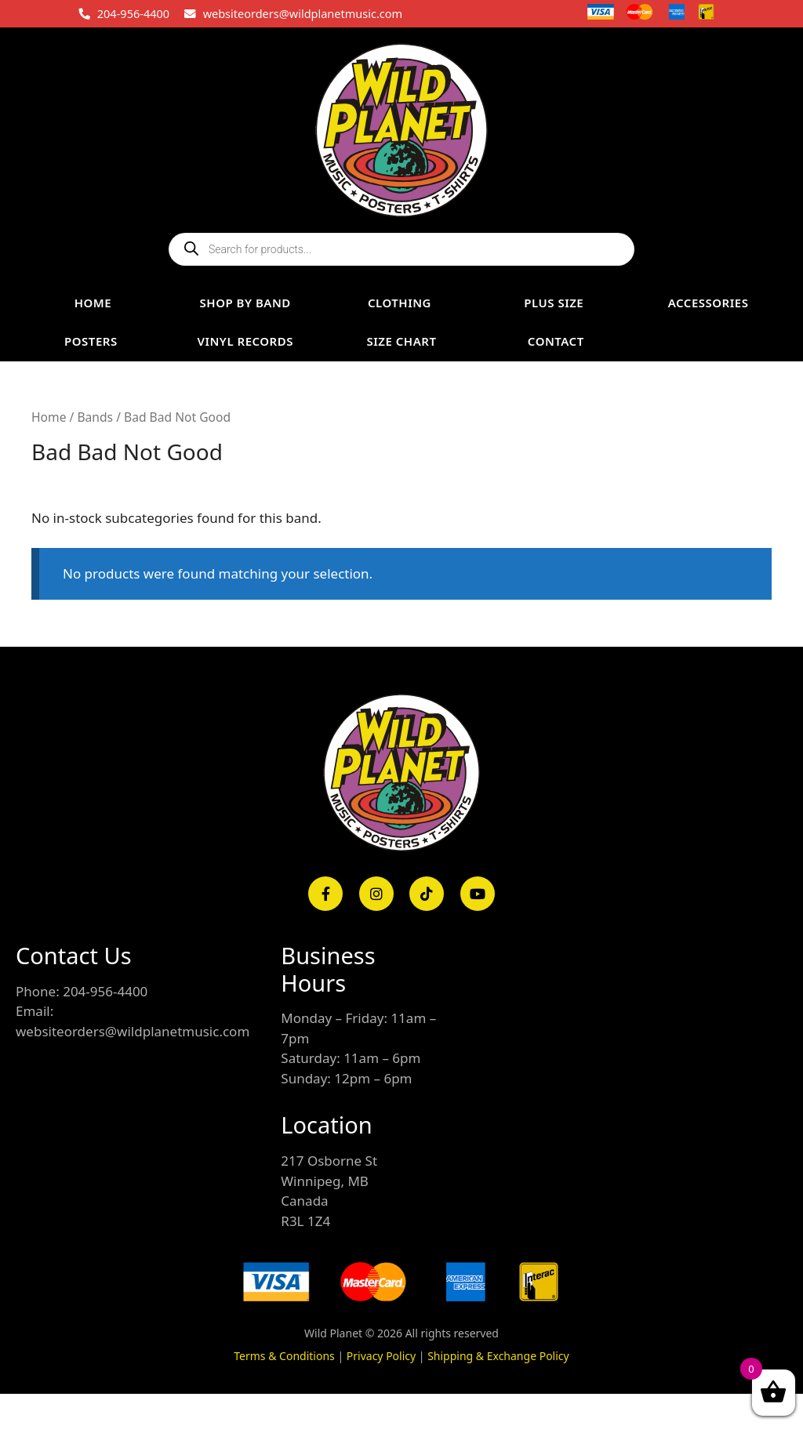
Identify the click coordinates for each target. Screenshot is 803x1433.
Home (48, 417)
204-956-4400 (133, 13)
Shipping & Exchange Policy (498, 1355)
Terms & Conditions (284, 1355)
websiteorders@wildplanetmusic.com (302, 13)
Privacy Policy (381, 1355)
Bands (95, 417)
